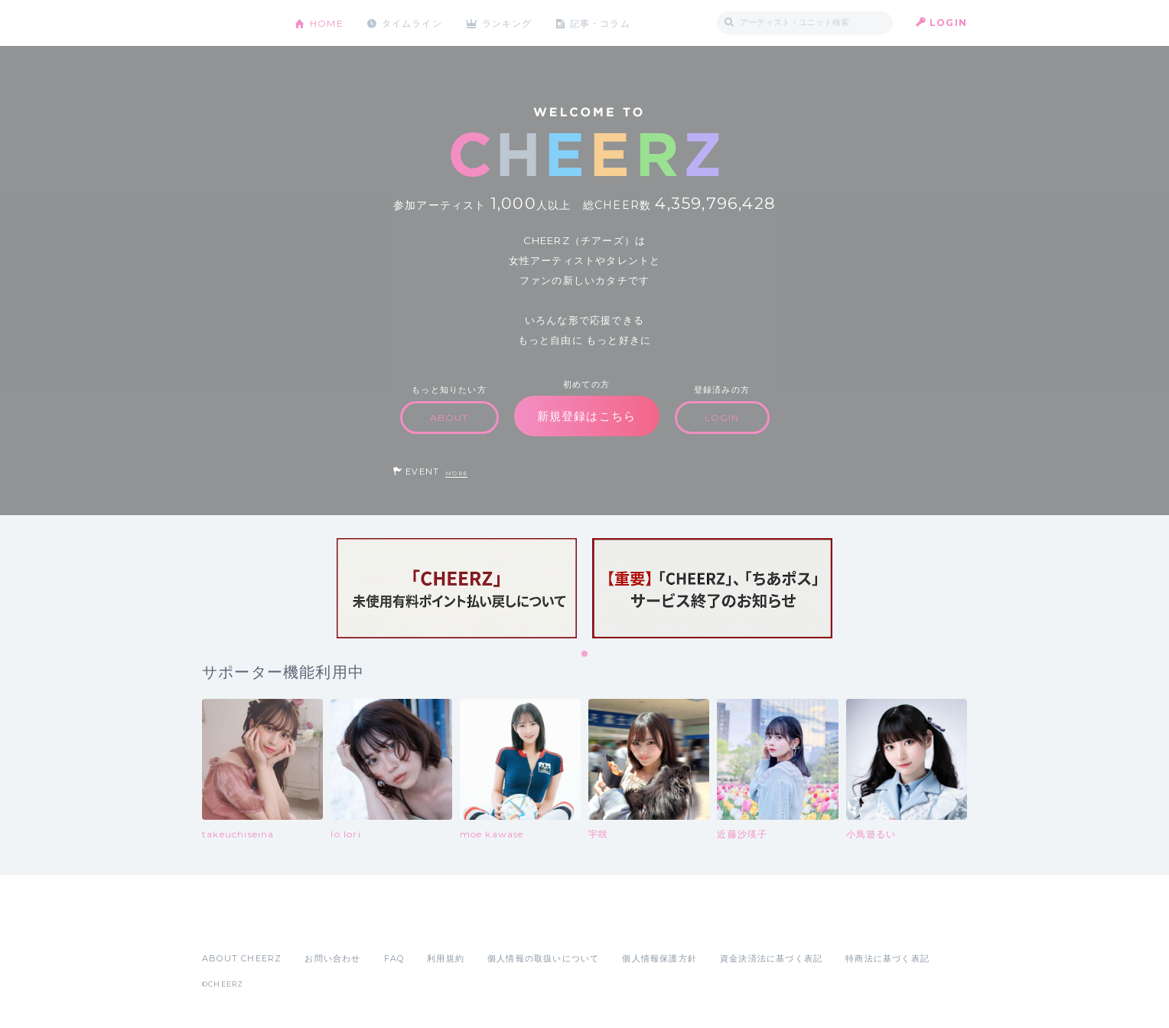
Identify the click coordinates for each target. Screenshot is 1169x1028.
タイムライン (412, 22)
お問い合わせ (332, 958)
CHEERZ (237, 23)
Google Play (318, 924)
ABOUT (449, 417)
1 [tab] (585, 654)
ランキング (509, 22)
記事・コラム (601, 22)
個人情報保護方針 (659, 958)
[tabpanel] (457, 588)
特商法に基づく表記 (887, 958)
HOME (327, 22)
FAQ (394, 958)
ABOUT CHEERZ (242, 958)
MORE (456, 473)
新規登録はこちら (587, 416)
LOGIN (948, 22)
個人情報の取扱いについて (543, 958)
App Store (237, 924)
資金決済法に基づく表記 (771, 958)
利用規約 (445, 958)
